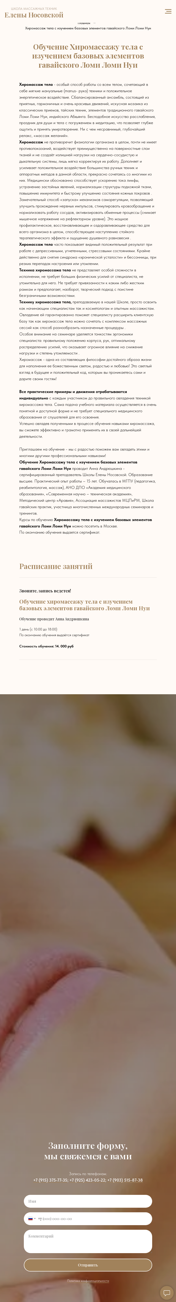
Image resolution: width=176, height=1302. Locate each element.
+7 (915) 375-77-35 (50, 1180)
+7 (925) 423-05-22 (87, 1180)
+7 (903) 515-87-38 (125, 1180)
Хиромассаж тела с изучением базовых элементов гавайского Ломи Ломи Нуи (88, 28)
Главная (84, 23)
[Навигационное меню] (168, 11)
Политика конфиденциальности (88, 1280)
